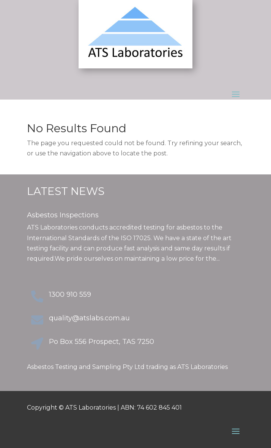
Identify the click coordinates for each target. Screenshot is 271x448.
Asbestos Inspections (63, 215)
